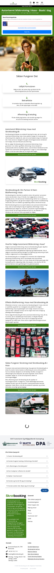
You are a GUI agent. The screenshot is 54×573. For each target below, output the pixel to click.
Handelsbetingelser (33, 502)
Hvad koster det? (32, 516)
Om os (30, 513)
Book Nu (27, 32)
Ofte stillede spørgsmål (34, 499)
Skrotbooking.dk (23, 566)
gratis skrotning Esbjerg (35, 556)
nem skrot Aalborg (33, 554)
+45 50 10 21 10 (12, 551)
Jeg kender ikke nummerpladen (27, 28)
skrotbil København (33, 547)
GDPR (29, 518)
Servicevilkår (33, 568)
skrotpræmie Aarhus (34, 549)
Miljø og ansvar (32, 508)
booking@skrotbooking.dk (15, 554)
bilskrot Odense (32, 551)
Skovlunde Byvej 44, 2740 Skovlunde (15, 547)
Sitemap (30, 521)
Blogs (29, 510)
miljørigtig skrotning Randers (36, 559)
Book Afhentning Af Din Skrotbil (27, 154)
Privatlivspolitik (24, 568)
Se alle (45, 490)
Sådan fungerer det (33, 505)
